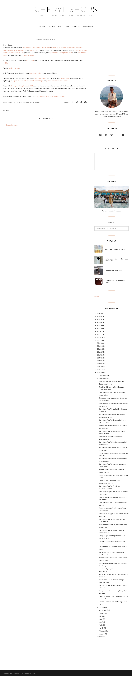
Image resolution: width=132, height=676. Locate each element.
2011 (99, 352)
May (100, 622)
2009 (99, 358)
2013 (99, 346)
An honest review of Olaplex (115, 249)
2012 (99, 349)
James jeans (65, 78)
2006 (99, 367)
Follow (96, 296)
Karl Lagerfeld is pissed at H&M (22, 86)
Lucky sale (30, 60)
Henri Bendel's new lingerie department (36, 47)
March (101, 628)
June (100, 619)
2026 (99, 314)
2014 (99, 343)
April (100, 625)
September (103, 610)
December (102, 375)
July (100, 616)
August (101, 613)
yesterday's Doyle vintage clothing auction (50, 96)
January (101, 634)
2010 (99, 355)
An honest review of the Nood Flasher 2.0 (116, 260)
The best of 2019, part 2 (114, 270)
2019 (99, 334)
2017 (99, 340)
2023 (99, 322)
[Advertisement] (111, 56)
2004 (99, 373)
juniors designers (28, 55)
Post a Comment (12, 125)
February (102, 631)
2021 (99, 328)
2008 (99, 361)
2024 (99, 319)
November (102, 378)
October (102, 607)
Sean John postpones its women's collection (66, 47)
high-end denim (40, 78)
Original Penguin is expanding (13, 50)
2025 (99, 316)
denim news (33, 50)
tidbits (5, 63)
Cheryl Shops (66, 9)
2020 (99, 331)
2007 (99, 364)
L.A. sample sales (35, 73)
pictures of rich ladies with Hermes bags (28, 81)
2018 (99, 337)
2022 (99, 325)
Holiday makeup (13, 68)
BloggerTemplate (30, 673)
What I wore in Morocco (111, 211)
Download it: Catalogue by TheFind (115, 281)
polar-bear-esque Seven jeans (57, 81)
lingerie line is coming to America (60, 53)
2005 (99, 370)
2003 (99, 637)
